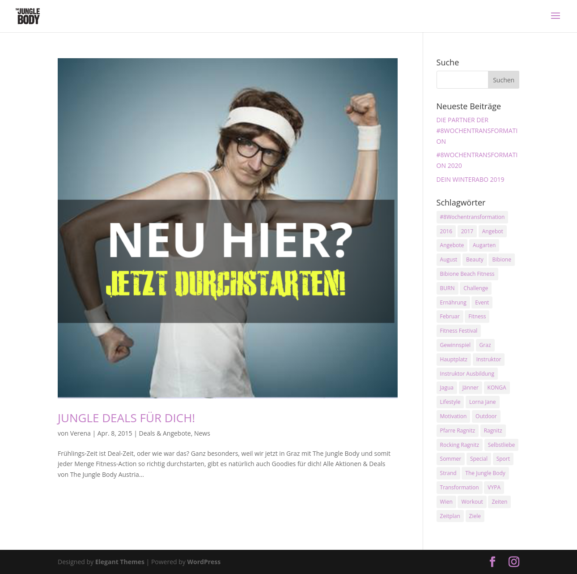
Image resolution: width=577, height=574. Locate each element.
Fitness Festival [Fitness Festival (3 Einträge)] (459, 330)
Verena (80, 433)
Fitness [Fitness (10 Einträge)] (477, 316)
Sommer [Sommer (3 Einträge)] (451, 459)
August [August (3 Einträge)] (449, 259)
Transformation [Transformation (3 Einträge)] (459, 487)
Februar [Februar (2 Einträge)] (450, 316)
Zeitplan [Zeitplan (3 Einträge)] (450, 516)
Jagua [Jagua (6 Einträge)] (447, 387)
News (202, 433)
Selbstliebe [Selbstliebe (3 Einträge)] (501, 445)
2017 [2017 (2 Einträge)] (467, 231)
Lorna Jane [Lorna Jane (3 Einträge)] (482, 402)
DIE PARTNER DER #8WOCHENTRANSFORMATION (477, 131)
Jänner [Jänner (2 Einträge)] (470, 387)
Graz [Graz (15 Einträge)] (485, 345)
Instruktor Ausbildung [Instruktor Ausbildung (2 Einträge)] (467, 373)
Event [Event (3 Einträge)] (482, 302)
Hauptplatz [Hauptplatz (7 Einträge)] (453, 359)
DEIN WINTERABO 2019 (471, 179)
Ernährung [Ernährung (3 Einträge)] (453, 302)
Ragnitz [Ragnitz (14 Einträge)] (493, 430)
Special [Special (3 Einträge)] (479, 459)
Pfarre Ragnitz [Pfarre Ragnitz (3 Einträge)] (457, 430)
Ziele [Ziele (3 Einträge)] (475, 516)
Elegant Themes (119, 561)
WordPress (204, 561)
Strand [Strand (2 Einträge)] (448, 473)
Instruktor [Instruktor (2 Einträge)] (488, 359)
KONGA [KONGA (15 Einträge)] (497, 387)
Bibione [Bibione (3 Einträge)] (501, 259)
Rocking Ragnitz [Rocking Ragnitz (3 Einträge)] (459, 445)
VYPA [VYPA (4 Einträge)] (494, 487)
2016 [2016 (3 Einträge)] (446, 231)
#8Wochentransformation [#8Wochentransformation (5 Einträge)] (472, 217)
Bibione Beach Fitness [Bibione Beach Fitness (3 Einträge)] (467, 274)
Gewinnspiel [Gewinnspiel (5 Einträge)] (455, 345)
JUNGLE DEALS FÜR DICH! (126, 418)
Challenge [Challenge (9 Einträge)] (475, 288)
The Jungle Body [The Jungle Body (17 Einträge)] (485, 473)
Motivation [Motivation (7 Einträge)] (453, 416)
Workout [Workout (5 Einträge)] (472, 501)
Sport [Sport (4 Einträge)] (503, 459)
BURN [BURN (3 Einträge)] (447, 288)
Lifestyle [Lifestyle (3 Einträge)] (450, 402)
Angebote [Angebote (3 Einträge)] (452, 245)
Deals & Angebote (165, 433)
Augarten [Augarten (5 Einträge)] (484, 245)
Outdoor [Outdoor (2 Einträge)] (486, 416)
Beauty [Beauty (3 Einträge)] (475, 259)
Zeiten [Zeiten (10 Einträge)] (499, 501)
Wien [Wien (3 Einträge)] (446, 501)
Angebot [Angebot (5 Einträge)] (492, 231)
